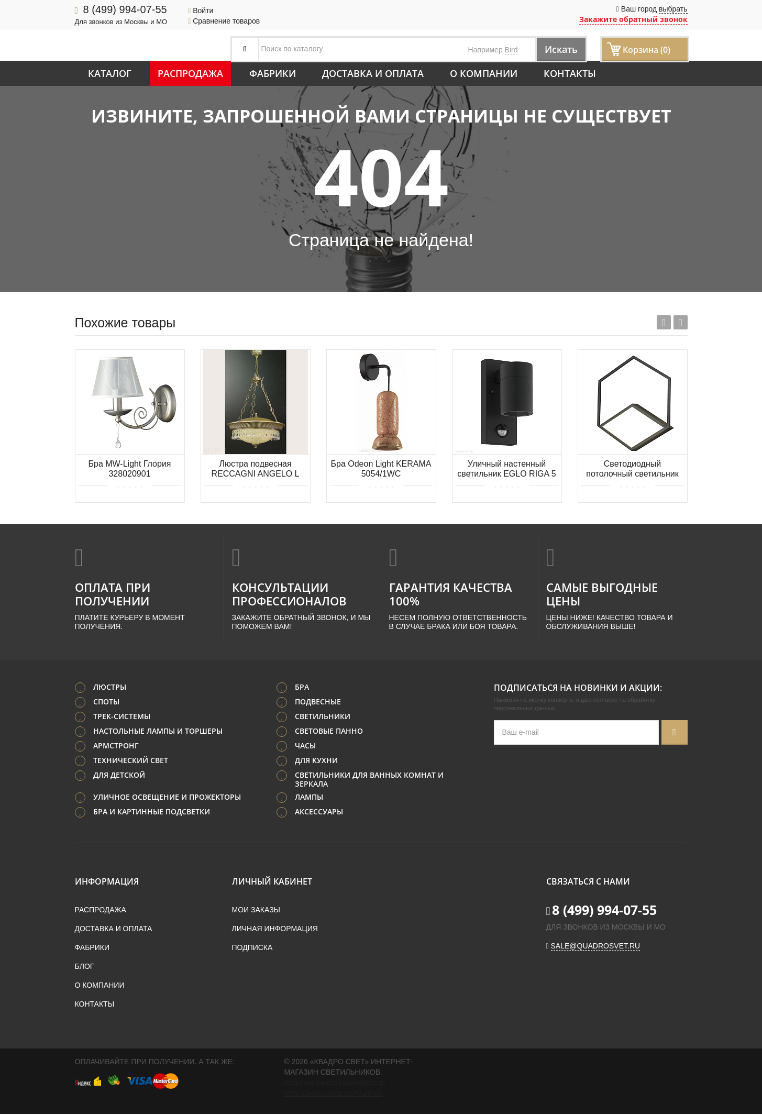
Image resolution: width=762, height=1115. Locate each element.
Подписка (252, 948)
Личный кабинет (272, 882)
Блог (84, 967)
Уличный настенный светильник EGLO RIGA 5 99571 (506, 469)
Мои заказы (256, 911)
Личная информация (275, 929)
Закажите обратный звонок (633, 19)
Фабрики (272, 73)
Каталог (109, 73)
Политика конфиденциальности (334, 1084)
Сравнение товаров (224, 21)
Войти (200, 10)
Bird (511, 50)
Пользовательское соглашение (333, 1094)
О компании (483, 73)
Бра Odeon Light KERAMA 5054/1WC (381, 468)
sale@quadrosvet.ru (595, 947)
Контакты (570, 73)
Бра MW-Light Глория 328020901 (129, 468)
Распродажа (190, 73)
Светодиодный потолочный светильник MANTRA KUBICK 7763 (632, 469)
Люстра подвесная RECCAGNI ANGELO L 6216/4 (255, 469)
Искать (556, 49)
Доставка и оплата (373, 73)
